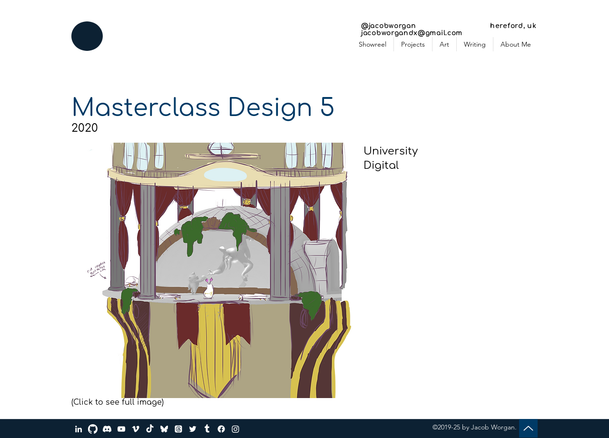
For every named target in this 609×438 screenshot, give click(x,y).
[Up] (528, 428)
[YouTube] (121, 429)
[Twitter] (192, 429)
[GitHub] (93, 429)
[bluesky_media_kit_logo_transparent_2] (164, 429)
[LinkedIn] (78, 429)
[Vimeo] (135, 429)
